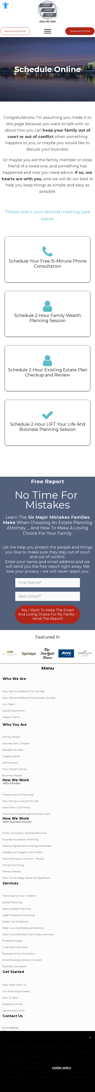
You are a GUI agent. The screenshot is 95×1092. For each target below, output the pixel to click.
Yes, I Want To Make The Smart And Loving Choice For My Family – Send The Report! (47, 614)
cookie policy (61, 1067)
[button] (5, 5)
